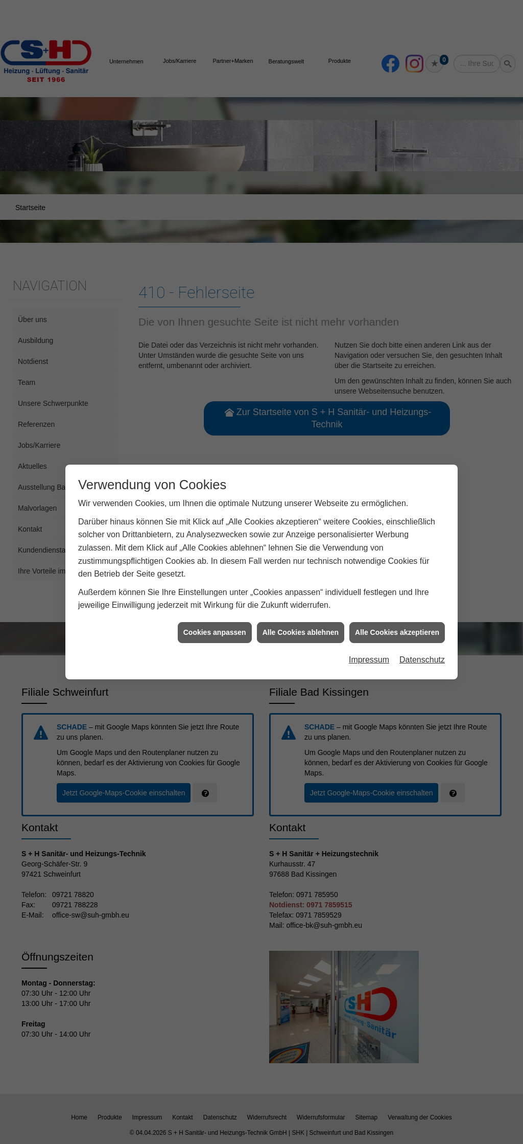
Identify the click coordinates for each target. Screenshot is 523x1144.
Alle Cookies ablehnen (301, 632)
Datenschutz (422, 659)
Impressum (369, 659)
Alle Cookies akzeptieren (397, 632)
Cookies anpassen (214, 632)
